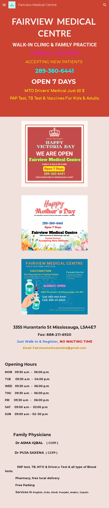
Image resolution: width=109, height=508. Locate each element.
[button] (4, 5)
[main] (54, 58)
